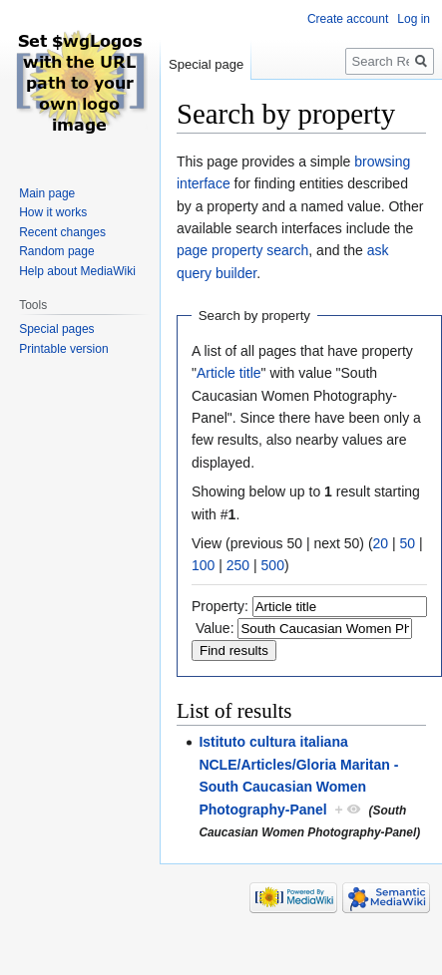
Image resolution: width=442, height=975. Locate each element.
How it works (53, 212)
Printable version (63, 349)
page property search (242, 250)
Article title (229, 373)
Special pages (56, 329)
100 (203, 565)
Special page (206, 64)
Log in (413, 19)
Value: (215, 628)
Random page (56, 251)
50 (408, 543)
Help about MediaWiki (77, 271)
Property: (220, 606)
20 (381, 543)
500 (272, 565)
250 (237, 565)
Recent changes (62, 232)
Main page (47, 193)
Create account (347, 19)
